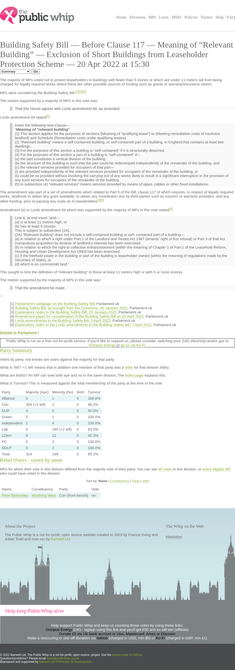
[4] (170, 208)
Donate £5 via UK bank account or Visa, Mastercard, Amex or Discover (117, 634)
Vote (145, 481)
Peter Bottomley (15, 495)
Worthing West (44, 495)
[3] (84, 91)
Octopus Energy (102, 345)
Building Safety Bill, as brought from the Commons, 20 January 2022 (71, 308)
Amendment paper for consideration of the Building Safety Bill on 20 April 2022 (79, 316)
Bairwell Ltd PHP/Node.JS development (65, 662)
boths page (134, 375)
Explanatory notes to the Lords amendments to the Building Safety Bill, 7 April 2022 (83, 325)
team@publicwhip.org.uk (63, 658)
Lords (164, 17)
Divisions (137, 17)
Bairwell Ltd (60, 539)
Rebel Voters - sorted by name (31, 460)
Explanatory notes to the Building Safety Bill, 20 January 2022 (65, 312)
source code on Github (127, 655)
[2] (80, 91)
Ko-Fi (160, 638)
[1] (77, 91)
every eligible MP (216, 469)
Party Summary (16, 350)
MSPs (176, 17)
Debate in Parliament (18, 333)
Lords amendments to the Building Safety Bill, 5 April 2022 (62, 320)
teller (129, 367)
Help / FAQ (225, 17)
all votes (165, 469)
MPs (152, 17)
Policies (191, 17)
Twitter (207, 17)
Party (136, 481)
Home (121, 17)
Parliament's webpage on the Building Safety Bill (54, 304)
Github (102, 638)
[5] (48, 116)
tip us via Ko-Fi (133, 345)
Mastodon (174, 537)
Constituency (119, 481)
